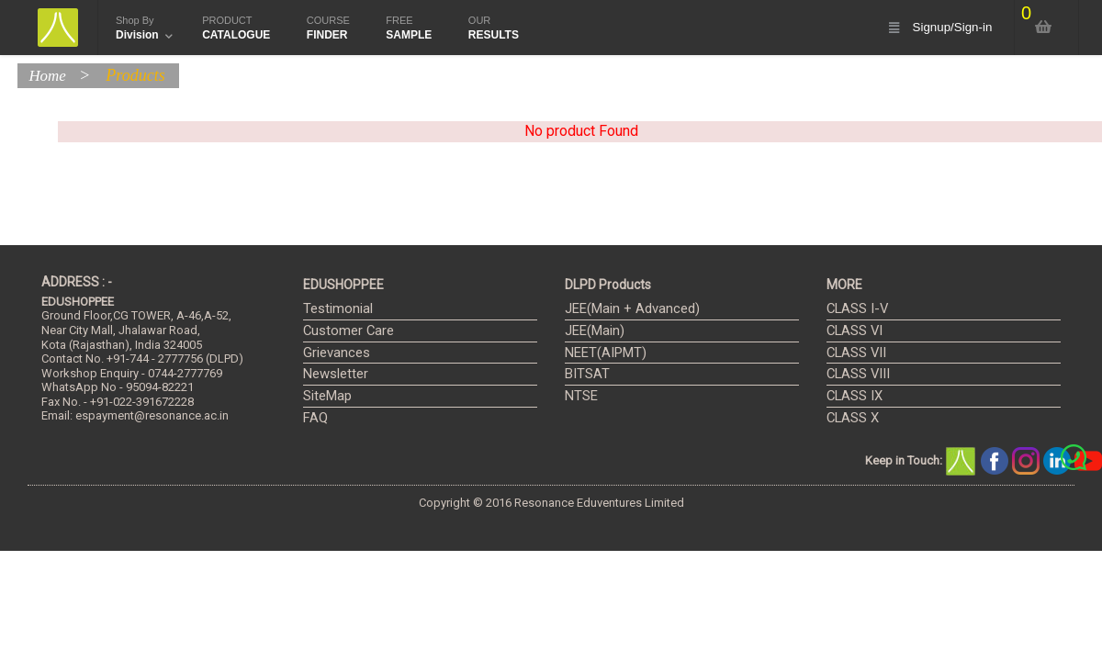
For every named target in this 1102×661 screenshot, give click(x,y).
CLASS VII (852, 353)
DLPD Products (608, 284)
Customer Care (342, 331)
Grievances (332, 353)
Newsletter (331, 374)
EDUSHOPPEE (343, 284)
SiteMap (325, 396)
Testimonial (333, 309)
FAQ (314, 418)
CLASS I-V (853, 309)
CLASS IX (851, 396)
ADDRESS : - (76, 281)
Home (51, 75)
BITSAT (583, 374)
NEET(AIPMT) (600, 353)
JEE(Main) (591, 331)
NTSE (579, 396)
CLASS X (849, 418)
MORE (844, 284)
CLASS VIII (854, 374)
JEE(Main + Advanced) (624, 309)
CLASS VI (851, 331)
